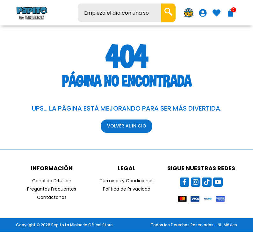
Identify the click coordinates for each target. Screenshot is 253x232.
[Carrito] (230, 13)
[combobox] (119, 13)
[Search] (168, 13)
